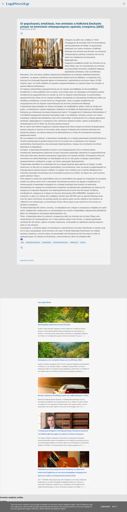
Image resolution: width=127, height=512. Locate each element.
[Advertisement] (68, 281)
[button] (21, 33)
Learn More (105, 507)
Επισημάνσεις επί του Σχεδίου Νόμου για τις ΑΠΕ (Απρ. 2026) (60, 360)
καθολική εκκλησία (33, 242)
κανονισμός (46, 242)
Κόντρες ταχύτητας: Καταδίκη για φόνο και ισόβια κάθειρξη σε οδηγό (63, 395)
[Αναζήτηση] (124, 3)
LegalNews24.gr (17, 4)
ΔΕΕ (22, 242)
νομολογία (74, 242)
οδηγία (83, 242)
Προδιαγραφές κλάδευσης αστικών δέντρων (54, 325)
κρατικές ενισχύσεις (60, 242)
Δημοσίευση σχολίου (27, 260)
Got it (114, 507)
